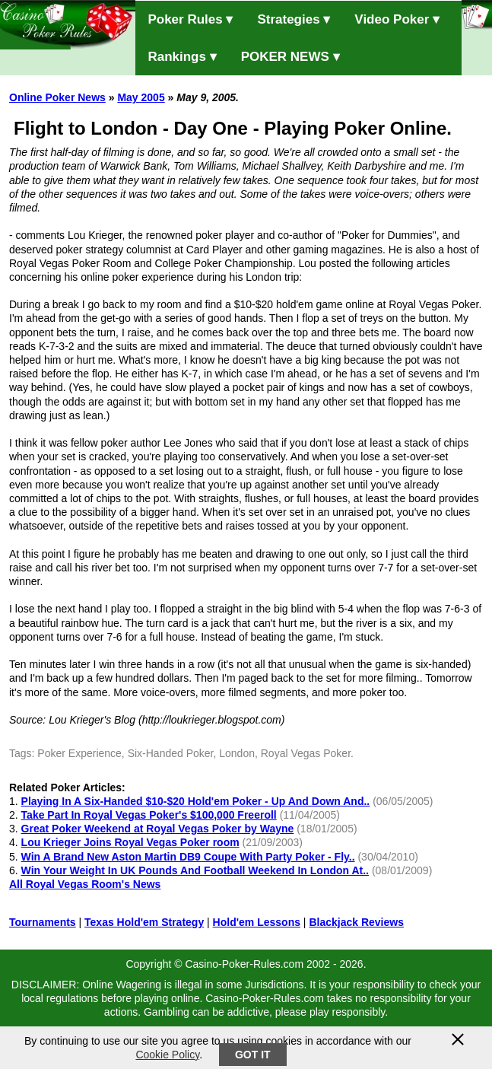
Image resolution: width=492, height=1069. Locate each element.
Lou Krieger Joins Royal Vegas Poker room (130, 842)
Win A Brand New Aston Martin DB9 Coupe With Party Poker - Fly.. (188, 857)
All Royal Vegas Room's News (84, 884)
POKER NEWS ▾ (290, 56)
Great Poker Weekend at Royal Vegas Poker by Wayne (157, 828)
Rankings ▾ (182, 56)
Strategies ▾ (293, 19)
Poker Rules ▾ (190, 19)
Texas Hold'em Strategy (144, 922)
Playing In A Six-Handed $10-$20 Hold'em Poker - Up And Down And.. (195, 801)
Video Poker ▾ (397, 19)
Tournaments (42, 922)
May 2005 (140, 97)
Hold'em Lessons (256, 922)
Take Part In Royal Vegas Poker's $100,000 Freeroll (149, 815)
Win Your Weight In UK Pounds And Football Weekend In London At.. (195, 870)
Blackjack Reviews (356, 922)
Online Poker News (57, 97)
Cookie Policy (167, 1054)
